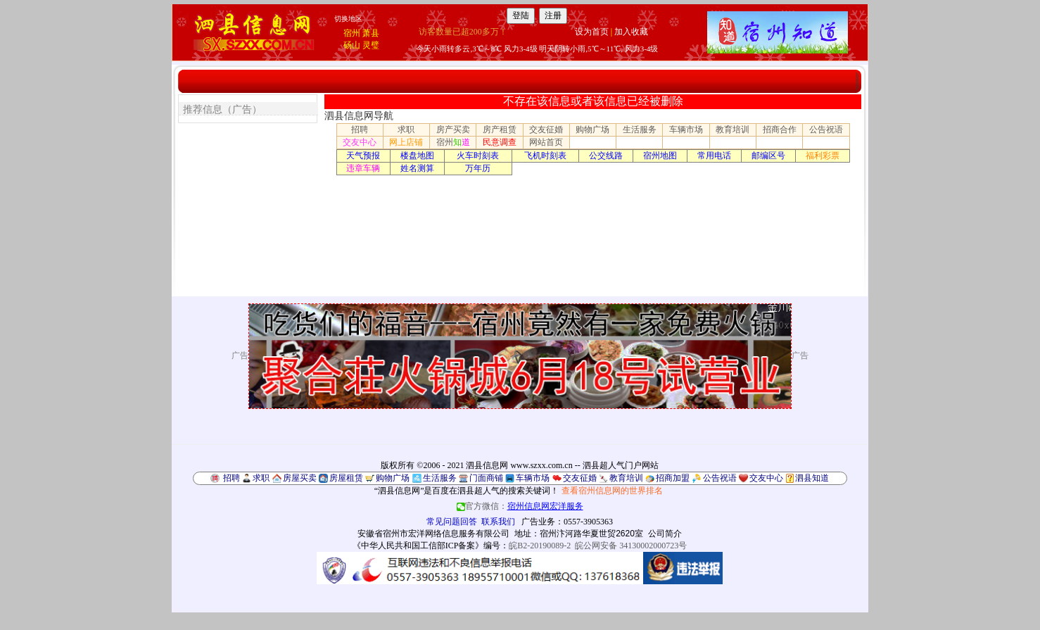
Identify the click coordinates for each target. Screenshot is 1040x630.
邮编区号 (768, 155)
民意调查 (499, 142)
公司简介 (665, 533)
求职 (406, 129)
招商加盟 (673, 478)
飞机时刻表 (545, 155)
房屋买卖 (300, 478)
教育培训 (732, 129)
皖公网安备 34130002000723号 (631, 545)
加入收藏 (631, 32)
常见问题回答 (451, 522)
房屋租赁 (346, 478)
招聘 (359, 129)
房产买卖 (453, 129)
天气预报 (363, 155)
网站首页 (546, 142)
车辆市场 (686, 129)
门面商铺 (486, 478)
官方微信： (520, 506)
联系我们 (498, 522)
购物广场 (592, 129)
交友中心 (359, 142)
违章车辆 (363, 168)
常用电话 (714, 155)
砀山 (351, 45)
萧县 (370, 33)
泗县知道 (812, 478)
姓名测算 (417, 168)
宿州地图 (660, 155)
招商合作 (780, 129)
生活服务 (640, 129)
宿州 (351, 33)
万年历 (477, 168)
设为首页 (592, 32)
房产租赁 (499, 129)
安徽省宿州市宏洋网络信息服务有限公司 (433, 533)
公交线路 (606, 155)
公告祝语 (826, 129)
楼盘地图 (417, 155)
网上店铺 (406, 142)
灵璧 (370, 45)
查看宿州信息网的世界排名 (612, 491)
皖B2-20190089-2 (540, 545)
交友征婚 (546, 129)
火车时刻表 (478, 155)
